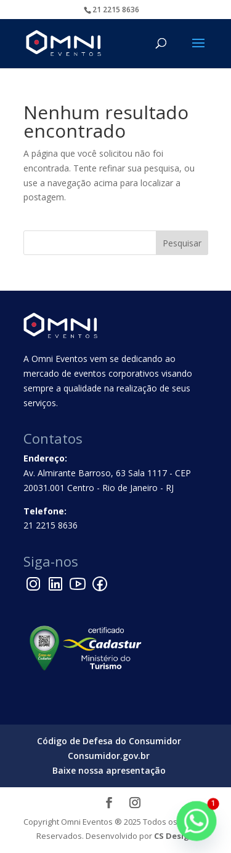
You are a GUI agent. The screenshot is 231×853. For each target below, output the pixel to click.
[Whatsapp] (196, 821)
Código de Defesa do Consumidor (109, 741)
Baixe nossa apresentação (109, 770)
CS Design (174, 835)
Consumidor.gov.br (109, 755)
